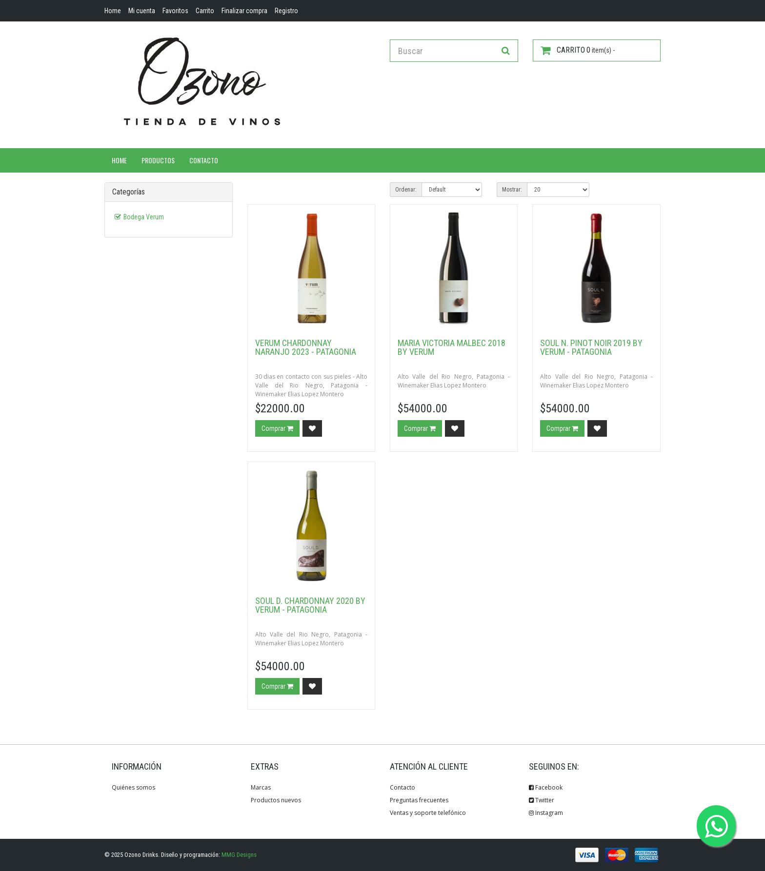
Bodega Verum (143, 217)
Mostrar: (512, 189)
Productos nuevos (276, 800)
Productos (158, 160)
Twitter (541, 800)
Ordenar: (406, 189)
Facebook (546, 787)
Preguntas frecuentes (419, 800)
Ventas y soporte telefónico (428, 813)
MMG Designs (239, 854)
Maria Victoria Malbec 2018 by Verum (451, 347)
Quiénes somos (133, 787)
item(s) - (578, 50)
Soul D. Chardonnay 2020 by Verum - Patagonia (310, 605)
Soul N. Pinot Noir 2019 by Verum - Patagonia (591, 347)
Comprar (277, 428)
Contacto (203, 160)
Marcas (261, 787)
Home (119, 160)
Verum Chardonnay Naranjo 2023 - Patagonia (305, 347)
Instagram (546, 813)
